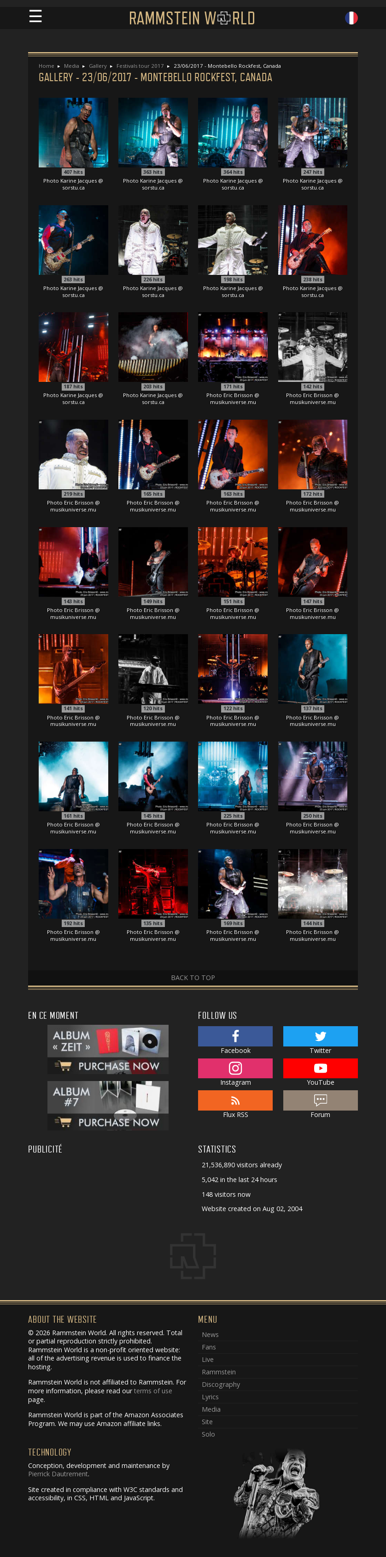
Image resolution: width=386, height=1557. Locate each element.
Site (207, 1421)
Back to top (193, 977)
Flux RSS (235, 1104)
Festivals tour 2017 (140, 65)
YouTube (320, 1072)
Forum (320, 1104)
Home (46, 65)
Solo (208, 1434)
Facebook (235, 1040)
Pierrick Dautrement (58, 1473)
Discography (221, 1384)
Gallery (98, 65)
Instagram (235, 1072)
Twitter (320, 1040)
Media (71, 65)
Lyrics (210, 1396)
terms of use (153, 1390)
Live (208, 1359)
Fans (209, 1347)
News (210, 1334)
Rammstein (219, 1371)
